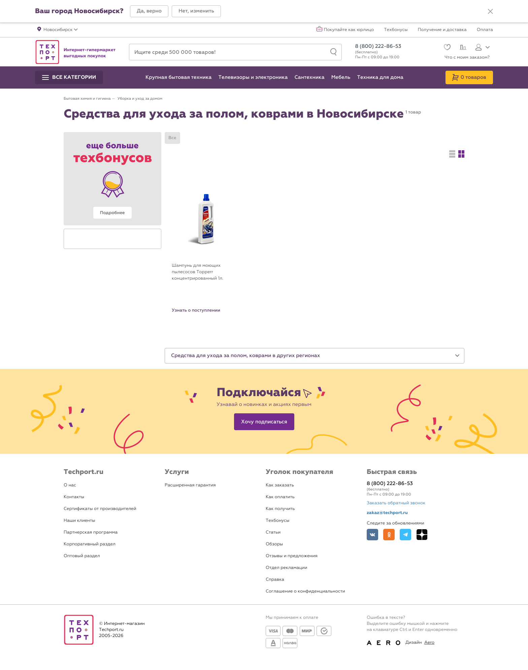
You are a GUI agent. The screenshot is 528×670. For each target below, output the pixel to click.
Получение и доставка (442, 30)
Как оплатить (280, 497)
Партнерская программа (91, 532)
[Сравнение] (462, 48)
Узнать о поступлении (196, 310)
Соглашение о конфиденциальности (305, 591)
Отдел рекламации (286, 567)
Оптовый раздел (82, 556)
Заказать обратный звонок (396, 503)
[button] (149, 11)
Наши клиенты (79, 520)
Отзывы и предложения (292, 556)
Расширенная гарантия (190, 485)
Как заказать (280, 485)
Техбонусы (395, 30)
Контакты (74, 497)
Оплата (485, 30)
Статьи (273, 532)
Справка (275, 579)
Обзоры (274, 544)
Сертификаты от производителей (100, 508)
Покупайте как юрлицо (349, 30)
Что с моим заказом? (467, 57)
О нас (70, 485)
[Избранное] (446, 48)
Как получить (280, 508)
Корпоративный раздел (90, 544)
